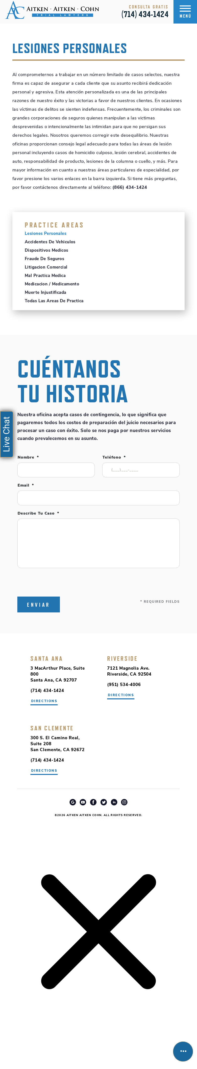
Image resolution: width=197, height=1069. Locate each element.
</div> (37, 1049)
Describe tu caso (38, 514)
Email (26, 486)
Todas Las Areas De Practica (54, 301)
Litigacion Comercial (46, 267)
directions (121, 695)
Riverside (122, 658)
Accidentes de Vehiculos (50, 242)
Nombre (28, 458)
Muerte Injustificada (45, 293)
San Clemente (52, 728)
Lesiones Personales (45, 234)
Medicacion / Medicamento (52, 284)
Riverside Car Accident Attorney (98, 818)
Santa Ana (46, 658)
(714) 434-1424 (145, 14)
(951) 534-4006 (124, 685)
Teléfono (114, 458)
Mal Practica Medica (45, 276)
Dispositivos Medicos (46, 250)
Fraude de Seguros (44, 259)
